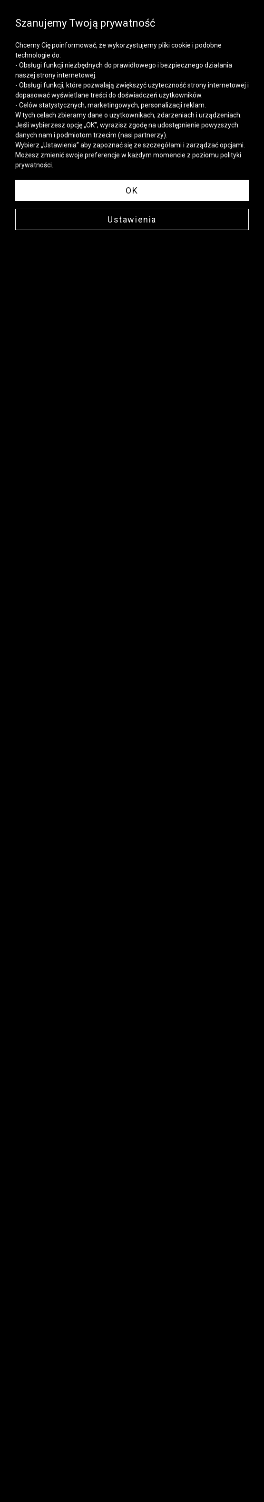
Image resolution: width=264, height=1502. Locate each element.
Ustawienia (132, 219)
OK (132, 190)
